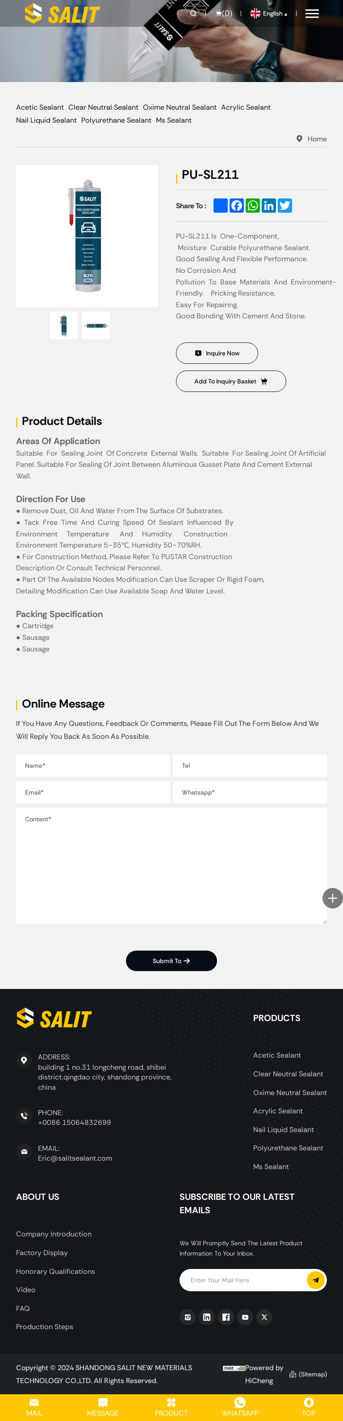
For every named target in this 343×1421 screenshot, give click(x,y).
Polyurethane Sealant (116, 120)
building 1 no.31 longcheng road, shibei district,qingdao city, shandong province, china (105, 1077)
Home (317, 138)
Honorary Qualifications (55, 1271)
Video (26, 1289)
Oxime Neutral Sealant (180, 107)
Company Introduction (54, 1234)
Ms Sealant (174, 120)
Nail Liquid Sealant (46, 120)
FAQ (23, 1308)
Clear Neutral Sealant (103, 107)
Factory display (42, 1252)
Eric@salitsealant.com (75, 1158)
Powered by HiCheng (264, 1374)
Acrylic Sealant (246, 107)
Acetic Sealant (40, 107)
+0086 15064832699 (74, 1122)
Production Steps (44, 1326)
